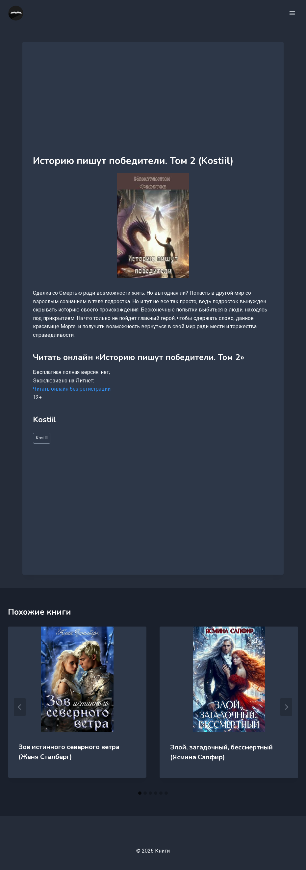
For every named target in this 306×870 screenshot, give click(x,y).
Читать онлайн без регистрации (72, 389)
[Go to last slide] (20, 707)
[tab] (139, 793)
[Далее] (286, 707)
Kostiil (42, 437)
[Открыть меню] (292, 13)
